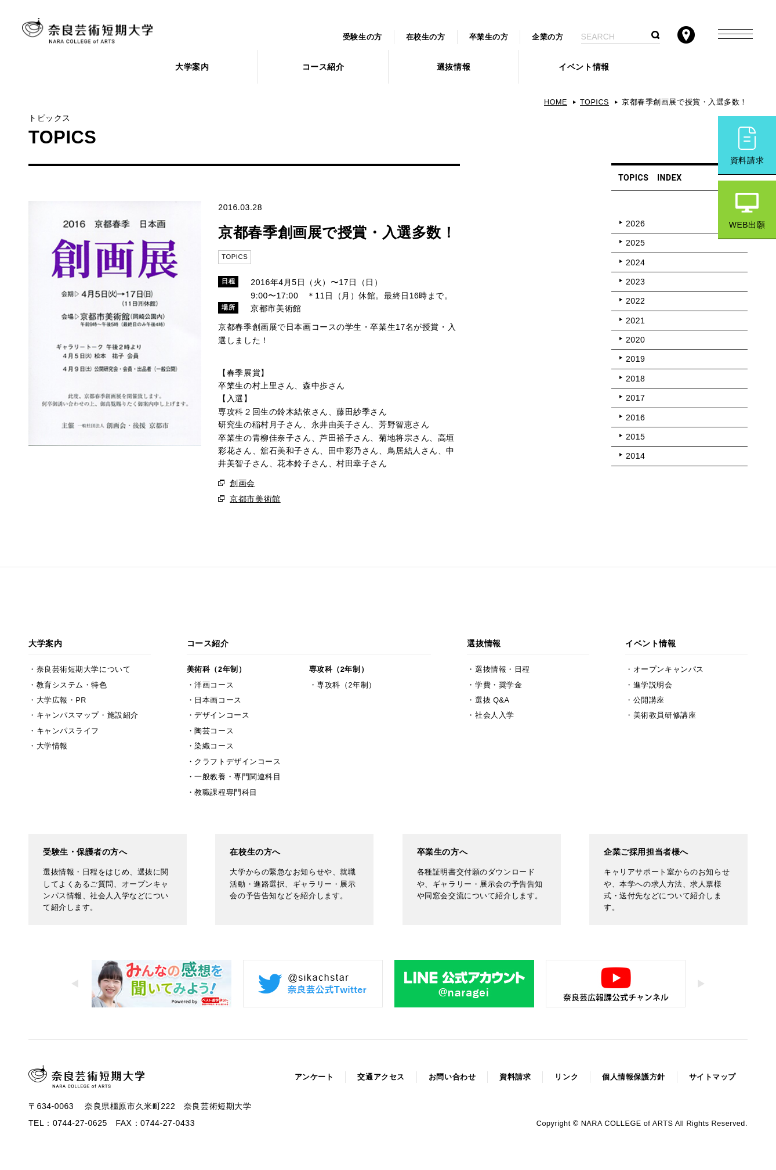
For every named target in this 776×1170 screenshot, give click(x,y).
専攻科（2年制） (338, 669)
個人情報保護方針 (633, 1077)
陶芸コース (214, 731)
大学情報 (52, 746)
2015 (635, 436)
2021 (635, 320)
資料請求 (747, 160)
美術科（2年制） (216, 669)
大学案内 (192, 66)
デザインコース (221, 715)
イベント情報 (584, 66)
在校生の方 (425, 37)
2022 (635, 300)
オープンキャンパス (668, 669)
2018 (635, 378)
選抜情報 (453, 66)
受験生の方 (362, 37)
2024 (635, 262)
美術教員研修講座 (664, 715)
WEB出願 (747, 224)
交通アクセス (380, 1077)
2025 (635, 242)
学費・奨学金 (498, 685)
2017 (635, 397)
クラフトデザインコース (237, 762)
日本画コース (217, 700)
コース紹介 (323, 66)
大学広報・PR (61, 700)
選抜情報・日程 (502, 669)
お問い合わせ (452, 1077)
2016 (635, 417)
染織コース (214, 746)
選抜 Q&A (492, 700)
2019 (635, 358)
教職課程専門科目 (225, 793)
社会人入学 (494, 715)
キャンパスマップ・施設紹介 (88, 715)
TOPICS (594, 102)
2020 (635, 339)
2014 (635, 455)
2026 (635, 223)
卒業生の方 (489, 37)
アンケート (314, 1077)
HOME (555, 102)
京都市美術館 (255, 498)
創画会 (242, 483)
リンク (566, 1077)
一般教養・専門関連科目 (237, 777)
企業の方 (547, 37)
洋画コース (214, 685)
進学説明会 (653, 685)
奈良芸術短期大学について (84, 669)
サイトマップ (712, 1077)
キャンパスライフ (68, 731)
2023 (635, 281)
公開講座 (649, 700)
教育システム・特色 (72, 685)
